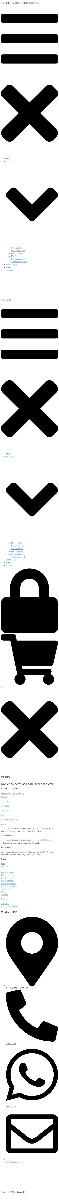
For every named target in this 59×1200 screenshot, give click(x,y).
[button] (29, 80)
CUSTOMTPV (6, 300)
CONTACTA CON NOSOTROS (12, 794)
